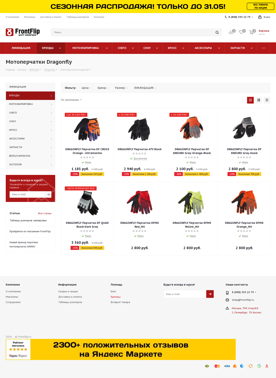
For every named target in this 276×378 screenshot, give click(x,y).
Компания (13, 284)
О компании (13, 291)
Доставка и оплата (70, 296)
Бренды (116, 296)
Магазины (12, 296)
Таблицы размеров (70, 302)
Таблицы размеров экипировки (28, 220)
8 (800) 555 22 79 (239, 17)
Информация (67, 284)
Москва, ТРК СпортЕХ (245, 308)
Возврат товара (120, 302)
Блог (113, 291)
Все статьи (44, 213)
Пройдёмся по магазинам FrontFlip (30, 231)
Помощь (116, 284)
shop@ (236, 299)
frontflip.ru (247, 299)
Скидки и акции (68, 291)
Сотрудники (13, 302)
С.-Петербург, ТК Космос (247, 312)
